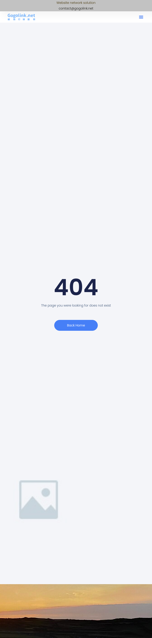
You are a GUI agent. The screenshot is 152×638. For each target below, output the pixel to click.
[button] (141, 17)
